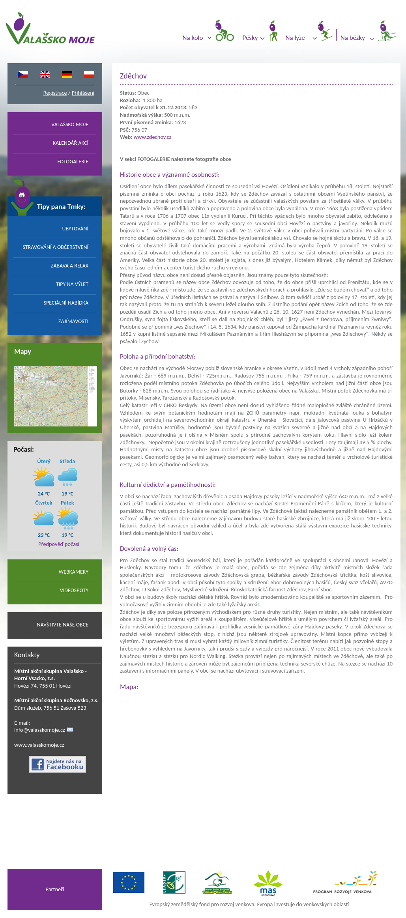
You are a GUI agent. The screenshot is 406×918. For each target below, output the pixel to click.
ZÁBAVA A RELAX (69, 265)
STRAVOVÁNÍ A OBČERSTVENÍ (55, 247)
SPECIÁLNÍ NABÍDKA (66, 302)
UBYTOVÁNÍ (75, 228)
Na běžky (353, 38)
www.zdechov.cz (153, 136)
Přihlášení (83, 92)
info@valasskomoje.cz (39, 729)
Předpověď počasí (58, 544)
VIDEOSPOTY (74, 590)
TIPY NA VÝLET (72, 284)
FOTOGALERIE (72, 161)
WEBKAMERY (73, 571)
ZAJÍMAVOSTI (73, 321)
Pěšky (250, 38)
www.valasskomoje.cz (39, 744)
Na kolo (193, 38)
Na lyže (295, 38)
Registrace (55, 92)
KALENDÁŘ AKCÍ (70, 143)
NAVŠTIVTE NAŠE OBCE (62, 624)
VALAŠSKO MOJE (69, 124)
